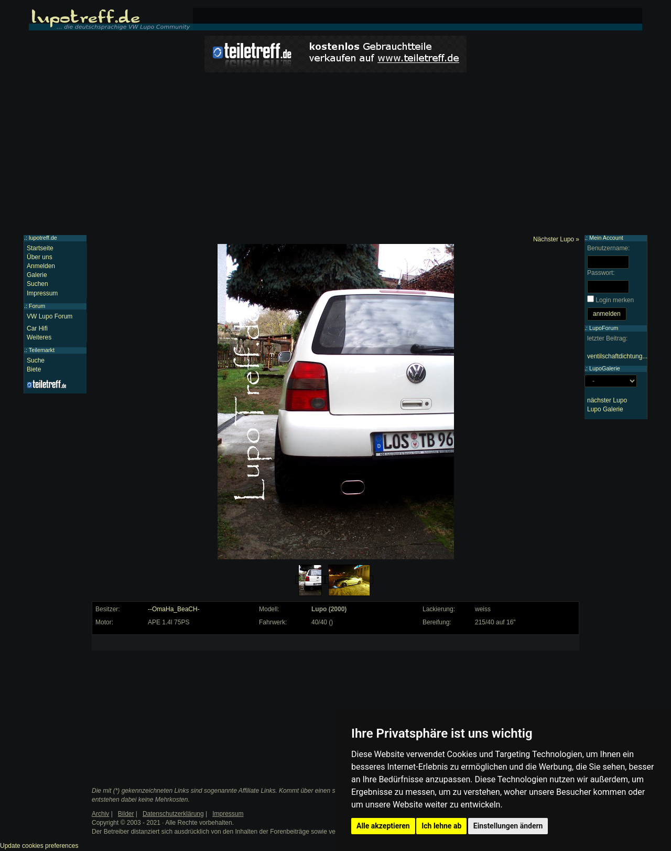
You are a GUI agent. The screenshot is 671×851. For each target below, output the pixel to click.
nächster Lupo (607, 400)
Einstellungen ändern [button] (508, 826)
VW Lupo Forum (49, 316)
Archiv (100, 813)
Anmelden (41, 266)
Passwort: (601, 272)
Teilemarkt (42, 350)
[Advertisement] (335, 156)
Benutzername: (608, 248)
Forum (37, 306)
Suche (36, 360)
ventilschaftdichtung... (617, 356)
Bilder (126, 813)
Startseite (40, 248)
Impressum (42, 293)
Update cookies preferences (39, 845)
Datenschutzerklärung (173, 813)
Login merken (615, 300)
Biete (34, 369)
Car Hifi (37, 328)
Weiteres (39, 337)
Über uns (39, 257)
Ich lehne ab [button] (441, 826)
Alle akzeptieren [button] (383, 826)
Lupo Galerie (605, 409)
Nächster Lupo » (556, 239)
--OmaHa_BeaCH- (174, 609)
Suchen (37, 284)
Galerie (37, 275)
